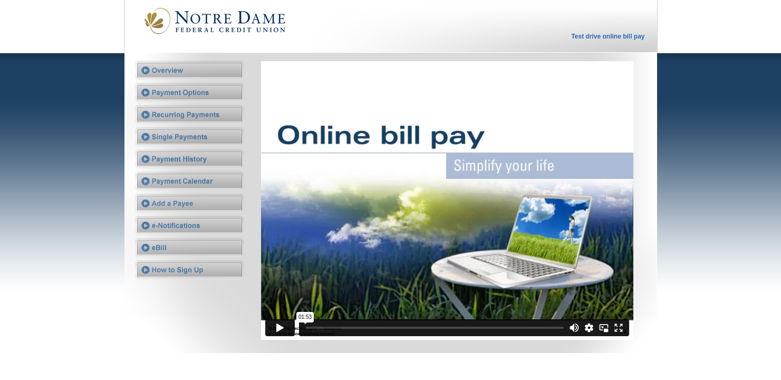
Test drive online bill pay (607, 36)
